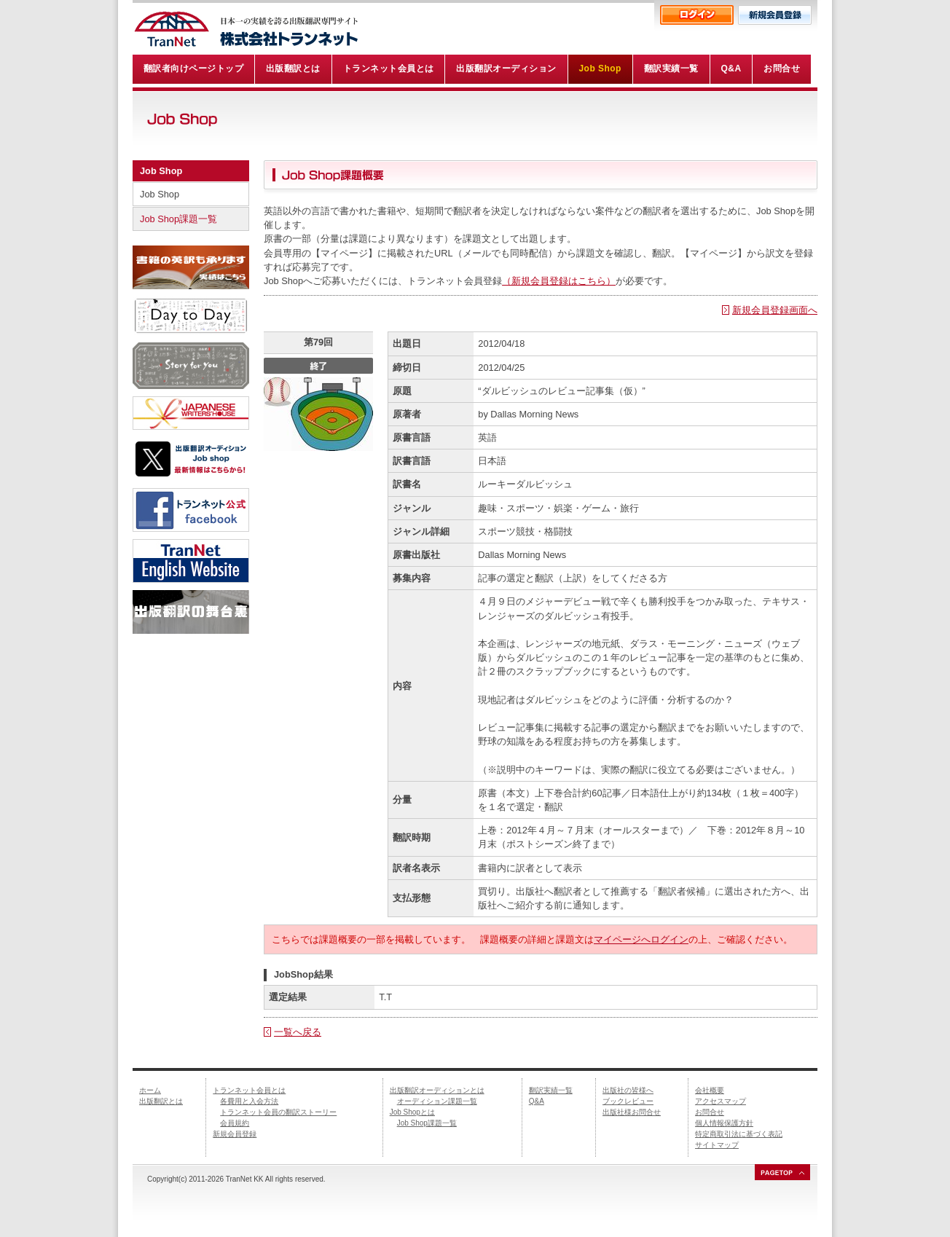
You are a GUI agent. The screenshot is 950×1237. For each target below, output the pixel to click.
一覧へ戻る (297, 1031)
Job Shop (161, 170)
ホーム (150, 1090)
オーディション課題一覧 (437, 1101)
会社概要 (709, 1090)
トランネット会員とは (249, 1090)
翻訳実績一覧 (551, 1090)
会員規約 (234, 1123)
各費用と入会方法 (249, 1101)
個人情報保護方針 (724, 1123)
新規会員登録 (234, 1134)
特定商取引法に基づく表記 (738, 1134)
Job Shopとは (412, 1112)
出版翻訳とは (161, 1101)
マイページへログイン (641, 939)
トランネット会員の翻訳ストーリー (278, 1112)
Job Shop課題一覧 (178, 218)
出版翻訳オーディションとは (437, 1090)
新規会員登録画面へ (774, 310)
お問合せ (709, 1112)
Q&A (536, 1101)
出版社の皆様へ (627, 1090)
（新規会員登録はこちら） (559, 280)
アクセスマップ (720, 1101)
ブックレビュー (627, 1101)
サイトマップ (717, 1145)
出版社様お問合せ (631, 1112)
